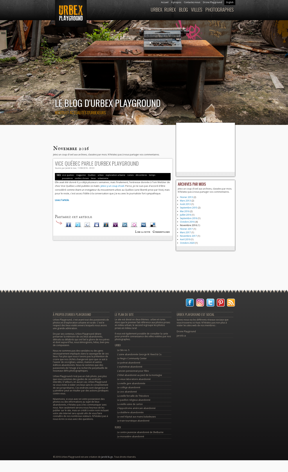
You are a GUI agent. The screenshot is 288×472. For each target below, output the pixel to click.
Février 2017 (186, 228)
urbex (101, 175)
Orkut (134, 224)
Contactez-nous (192, 2)
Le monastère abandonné (130, 436)
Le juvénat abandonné (128, 362)
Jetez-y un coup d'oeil (112, 186)
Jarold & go (107, 456)
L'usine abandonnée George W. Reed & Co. (139, 354)
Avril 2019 (185, 239)
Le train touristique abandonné (133, 420)
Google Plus (87, 224)
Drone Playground (212, 2)
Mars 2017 (185, 232)
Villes (196, 9)
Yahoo (115, 224)
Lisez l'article (62, 200)
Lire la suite (142, 232)
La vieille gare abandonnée (131, 383)
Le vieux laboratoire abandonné (134, 379)
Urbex (156, 9)
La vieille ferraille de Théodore (133, 395)
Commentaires (161, 232)
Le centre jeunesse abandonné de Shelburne (140, 432)
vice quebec (68, 175)
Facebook (68, 224)
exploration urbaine (115, 175)
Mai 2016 (184, 211)
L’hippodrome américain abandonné (136, 408)
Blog (183, 9)
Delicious (152, 224)
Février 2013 (186, 197)
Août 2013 (185, 204)
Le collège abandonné (128, 387)
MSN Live (106, 224)
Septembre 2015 (188, 207)
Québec (92, 175)
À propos (176, 2)
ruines (130, 175)
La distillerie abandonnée (130, 412)
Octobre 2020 (187, 242)
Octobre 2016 (187, 221)
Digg (143, 224)
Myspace (96, 224)
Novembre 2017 (188, 235)
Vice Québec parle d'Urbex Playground (97, 163)
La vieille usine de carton (130, 404)
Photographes (219, 9)
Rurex (170, 9)
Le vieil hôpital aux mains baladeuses (136, 416)
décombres (141, 175)
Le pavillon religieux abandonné (133, 399)
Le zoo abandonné (127, 391)
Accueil (164, 2)
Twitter (77, 224)
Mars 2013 (185, 200)
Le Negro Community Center (132, 358)
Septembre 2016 (188, 218)
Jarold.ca (181, 335)
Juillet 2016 (185, 214)
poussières (67, 178)
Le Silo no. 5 (123, 350)
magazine (81, 175)
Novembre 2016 (188, 225)
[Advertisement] (205, 147)
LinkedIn (124, 224)
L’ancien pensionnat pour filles (133, 370)
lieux (93, 178)
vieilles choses (82, 178)
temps (152, 175)
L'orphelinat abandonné (129, 366)
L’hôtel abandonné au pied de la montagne (139, 375)
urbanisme (103, 178)
